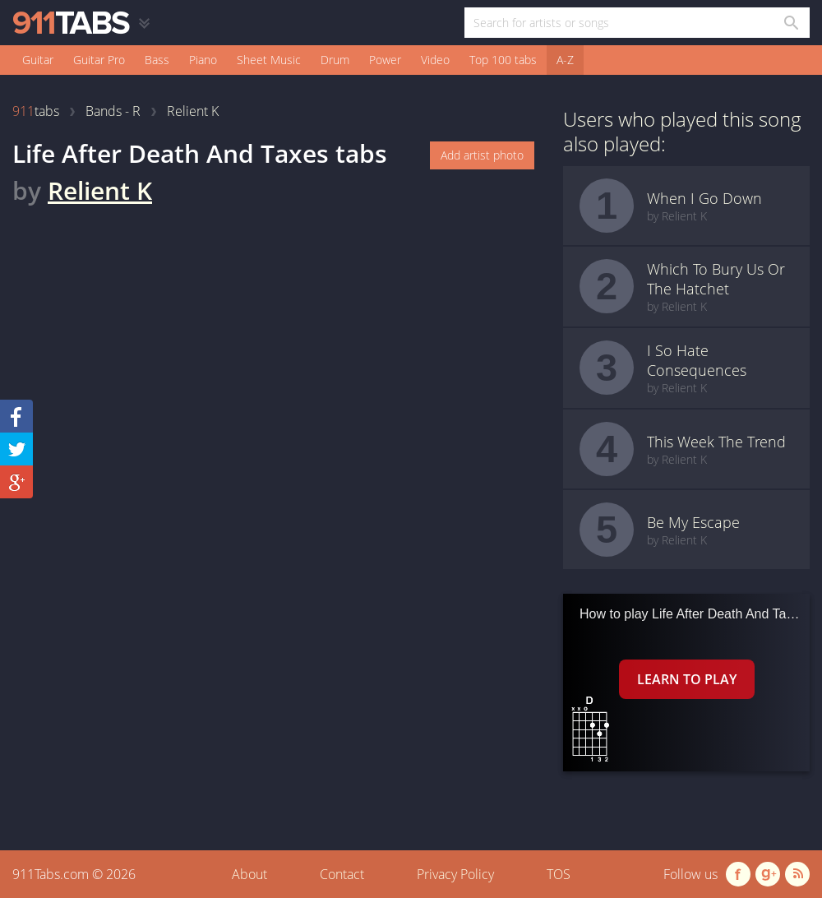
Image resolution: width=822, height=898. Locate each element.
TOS (558, 874)
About (249, 874)
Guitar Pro (99, 59)
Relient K (100, 190)
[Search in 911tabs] (790, 22)
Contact (342, 874)
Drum (335, 59)
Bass (157, 59)
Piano (203, 59)
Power (385, 59)
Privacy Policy (455, 874)
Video (435, 59)
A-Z (565, 59)
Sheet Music (269, 59)
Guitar (37, 59)
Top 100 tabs (503, 59)
